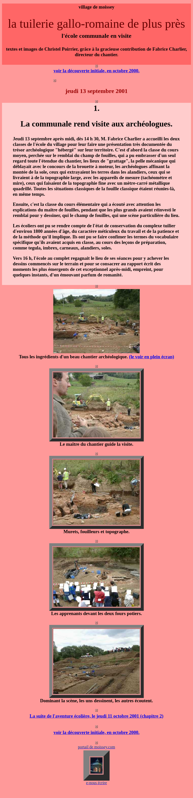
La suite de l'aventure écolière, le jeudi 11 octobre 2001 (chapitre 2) (97, 716)
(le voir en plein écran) (151, 356)
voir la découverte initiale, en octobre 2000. (96, 70)
